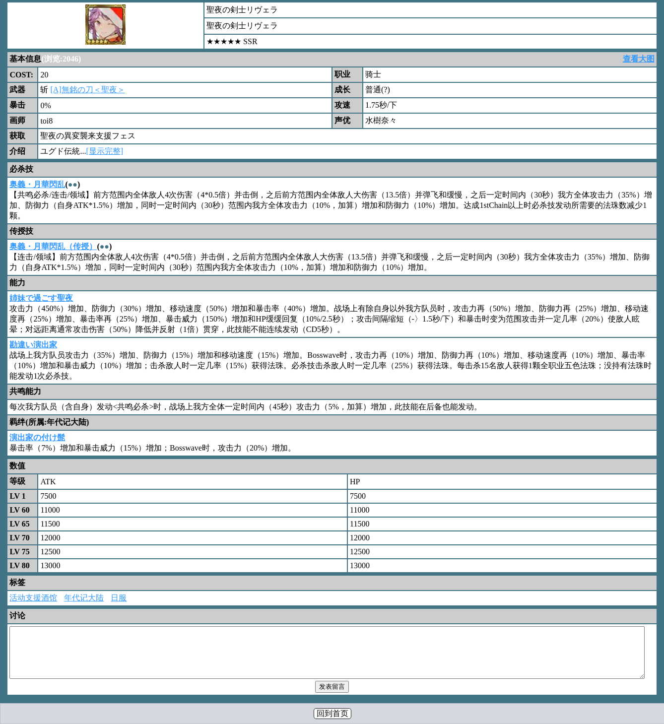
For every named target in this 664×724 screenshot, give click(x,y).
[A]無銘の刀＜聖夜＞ (87, 89)
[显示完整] (104, 151)
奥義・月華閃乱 (37, 184)
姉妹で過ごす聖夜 (41, 298)
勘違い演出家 (33, 344)
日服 (119, 597)
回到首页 (332, 713)
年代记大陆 (84, 597)
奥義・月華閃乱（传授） (53, 246)
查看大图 (639, 59)
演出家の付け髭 (37, 437)
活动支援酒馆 (33, 597)
